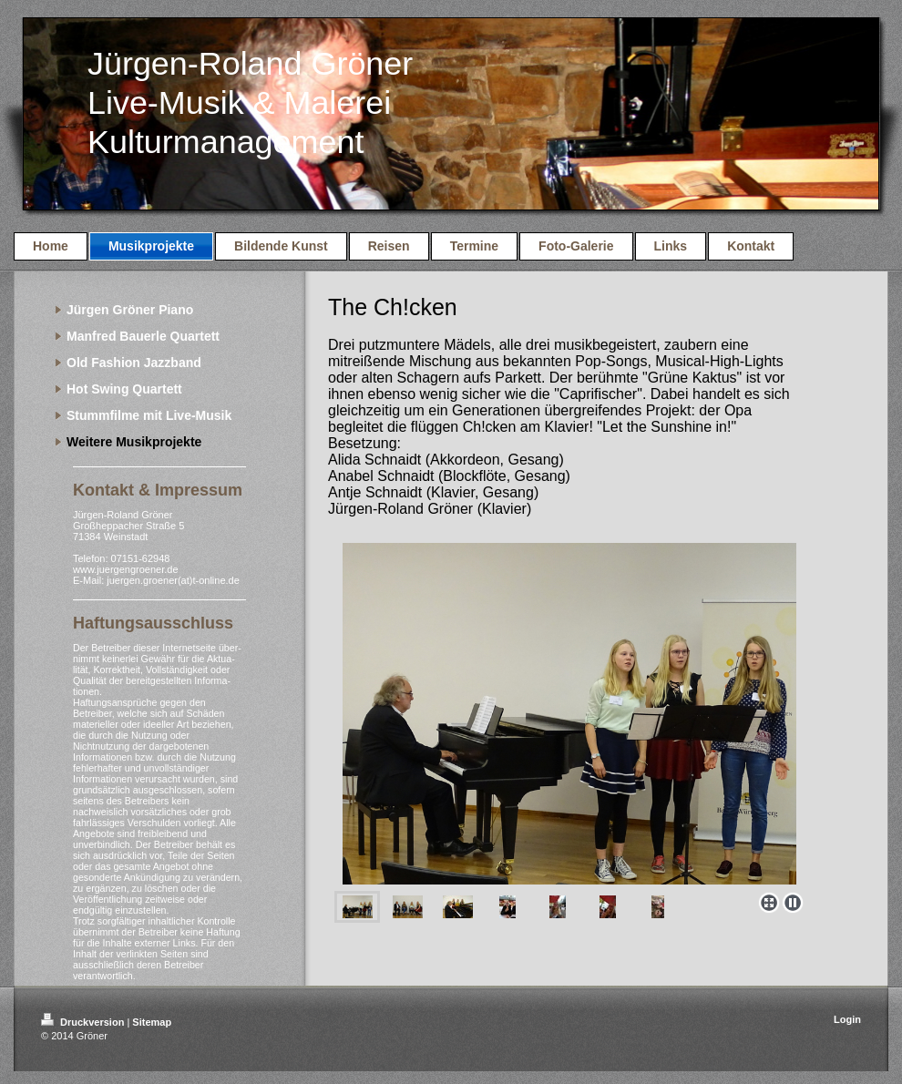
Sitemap (151, 1022)
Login (847, 1019)
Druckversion (84, 1022)
